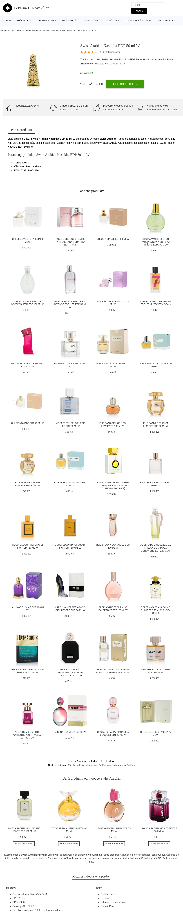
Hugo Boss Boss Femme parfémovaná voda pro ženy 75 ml (70, 242)
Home (9, 20)
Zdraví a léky (111, 20)
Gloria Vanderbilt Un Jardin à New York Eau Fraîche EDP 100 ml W (155, 242)
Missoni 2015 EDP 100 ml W (70, 732)
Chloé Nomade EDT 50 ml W (113, 239)
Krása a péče (24, 20)
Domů (3, 30)
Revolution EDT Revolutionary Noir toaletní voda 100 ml (70, 672)
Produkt (11, 30)
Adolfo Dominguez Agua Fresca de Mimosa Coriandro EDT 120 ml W (156, 548)
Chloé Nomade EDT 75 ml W (27, 423)
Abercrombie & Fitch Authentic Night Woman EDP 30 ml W (27, 735)
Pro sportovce (166, 20)
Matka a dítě (69, 20)
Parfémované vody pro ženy (112, 765)
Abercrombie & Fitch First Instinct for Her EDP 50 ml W (70, 304)
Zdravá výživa (90, 20)
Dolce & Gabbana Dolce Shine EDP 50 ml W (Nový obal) (155, 610)
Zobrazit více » (117, 63)
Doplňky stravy (47, 20)
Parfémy (35, 30)
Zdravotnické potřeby (138, 20)
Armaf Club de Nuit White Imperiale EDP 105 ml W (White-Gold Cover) (113, 485)
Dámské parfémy (49, 30)
